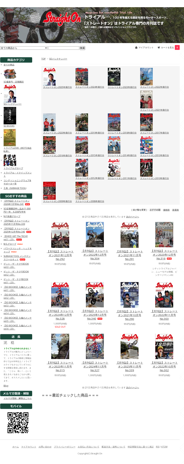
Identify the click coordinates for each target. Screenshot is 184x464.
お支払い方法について (88, 446)
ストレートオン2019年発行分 (89, 132)
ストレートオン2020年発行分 (57, 132)
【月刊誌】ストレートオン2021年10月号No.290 (129, 315)
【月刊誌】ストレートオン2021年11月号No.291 (129, 255)
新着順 (175, 209)
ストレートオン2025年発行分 (57, 87)
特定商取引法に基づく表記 (141, 446)
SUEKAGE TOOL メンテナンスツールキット (17, 258)
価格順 (166, 209)
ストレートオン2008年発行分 (89, 201)
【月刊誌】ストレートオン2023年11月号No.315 (60, 366)
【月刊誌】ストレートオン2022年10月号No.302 (164, 366)
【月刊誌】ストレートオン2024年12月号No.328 (60, 314)
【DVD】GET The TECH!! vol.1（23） (16, 238)
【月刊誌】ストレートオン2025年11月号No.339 (129, 366)
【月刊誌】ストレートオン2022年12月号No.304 (94, 254)
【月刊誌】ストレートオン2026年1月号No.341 (17, 202)
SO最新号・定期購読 (14, 81)
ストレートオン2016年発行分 (57, 155)
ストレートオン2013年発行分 (154, 155)
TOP (43, 58)
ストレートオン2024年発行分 (89, 86)
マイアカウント (146, 47)
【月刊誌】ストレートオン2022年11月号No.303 (164, 314)
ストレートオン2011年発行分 (122, 178)
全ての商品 (9, 64)
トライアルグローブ (13, 168)
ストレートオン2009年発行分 (57, 201)
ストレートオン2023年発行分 (122, 87)
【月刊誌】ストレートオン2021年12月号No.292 (60, 255)
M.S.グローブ (13, 243)
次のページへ (132, 216)
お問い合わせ (45, 446)
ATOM (164, 446)
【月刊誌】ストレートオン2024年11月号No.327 (94, 366)
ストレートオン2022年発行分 (154, 86)
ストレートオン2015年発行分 (89, 155)
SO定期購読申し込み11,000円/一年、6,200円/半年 (18, 210)
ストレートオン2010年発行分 (154, 178)
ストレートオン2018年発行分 (122, 132)
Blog (6, 385)
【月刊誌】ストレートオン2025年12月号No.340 (94, 314)
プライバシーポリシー (64, 446)
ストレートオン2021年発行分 (154, 109)
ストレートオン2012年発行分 (89, 178)
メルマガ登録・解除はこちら (18, 398)
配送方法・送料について (113, 446)
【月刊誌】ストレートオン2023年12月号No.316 (164, 254)
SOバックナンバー (58, 58)
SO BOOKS (9, 125)
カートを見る (170, 47)
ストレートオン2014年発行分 (122, 155)
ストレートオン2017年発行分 (154, 132)
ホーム (15, 446)
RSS (157, 446)
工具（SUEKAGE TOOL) (15, 188)
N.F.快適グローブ (12, 216)
